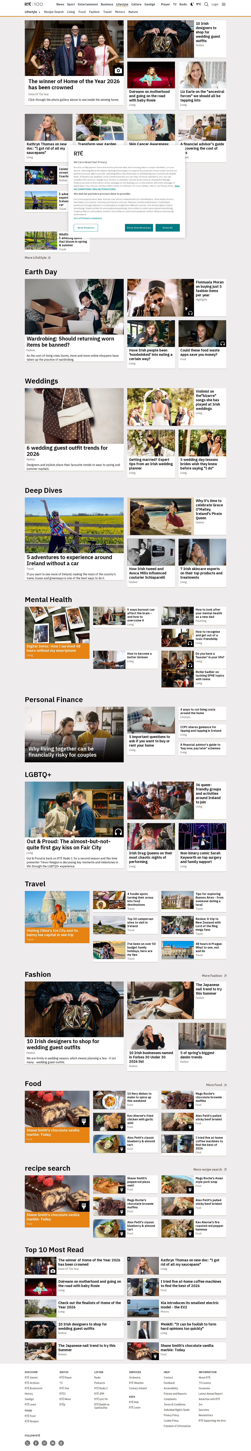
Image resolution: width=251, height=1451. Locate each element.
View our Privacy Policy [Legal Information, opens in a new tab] (104, 189)
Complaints (170, 1379)
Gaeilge (149, 4)
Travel (107, 12)
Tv (175, 4)
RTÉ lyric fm (101, 1379)
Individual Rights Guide (177, 1390)
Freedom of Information (177, 1406)
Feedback (169, 1363)
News (60, 4)
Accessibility (171, 1369)
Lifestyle (122, 4)
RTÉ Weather (136, 1363)
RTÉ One (64, 1369)
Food (82, 12)
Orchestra (134, 1358)
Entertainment (88, 4)
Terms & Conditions (175, 1385)
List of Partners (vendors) (88, 218)
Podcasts (99, 1363)
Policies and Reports (175, 1374)
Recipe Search (54, 12)
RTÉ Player (66, 1358)
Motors (120, 12)
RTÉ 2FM (99, 1374)
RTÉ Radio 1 (101, 1369)
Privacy (8, 1447)
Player (165, 4)
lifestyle (31, 12)
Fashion (94, 12)
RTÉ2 (62, 1374)
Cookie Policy (171, 1401)
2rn (200, 1385)
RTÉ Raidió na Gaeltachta (101, 1386)
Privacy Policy (171, 1395)
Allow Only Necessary (139, 227)
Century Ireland (138, 1369)
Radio (183, 4)
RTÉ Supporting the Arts (212, 1401)
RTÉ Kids (134, 1382)
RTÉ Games (31, 1358)
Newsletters (206, 1395)
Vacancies (204, 1369)
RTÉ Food (30, 1396)
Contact (168, 1358)
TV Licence (205, 1363)
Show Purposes (85, 227)
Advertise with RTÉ (209, 1379)
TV (61, 1363)
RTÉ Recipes (32, 1402)
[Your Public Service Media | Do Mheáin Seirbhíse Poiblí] (30, 1443)
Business (107, 4)
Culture (136, 4)
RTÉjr (62, 1385)
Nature (133, 12)
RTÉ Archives (32, 1363)
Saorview (204, 1390)
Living (71, 12)
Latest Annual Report (211, 1374)
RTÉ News (65, 1379)
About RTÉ (205, 1358)
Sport (71, 4)
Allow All (168, 227)
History (29, 1374)
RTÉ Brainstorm (33, 1369)
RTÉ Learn (30, 1385)
